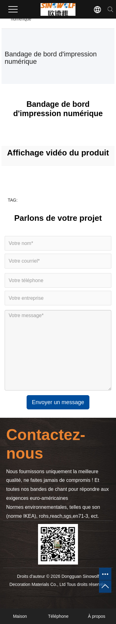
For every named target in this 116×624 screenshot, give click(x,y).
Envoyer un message (58, 402)
